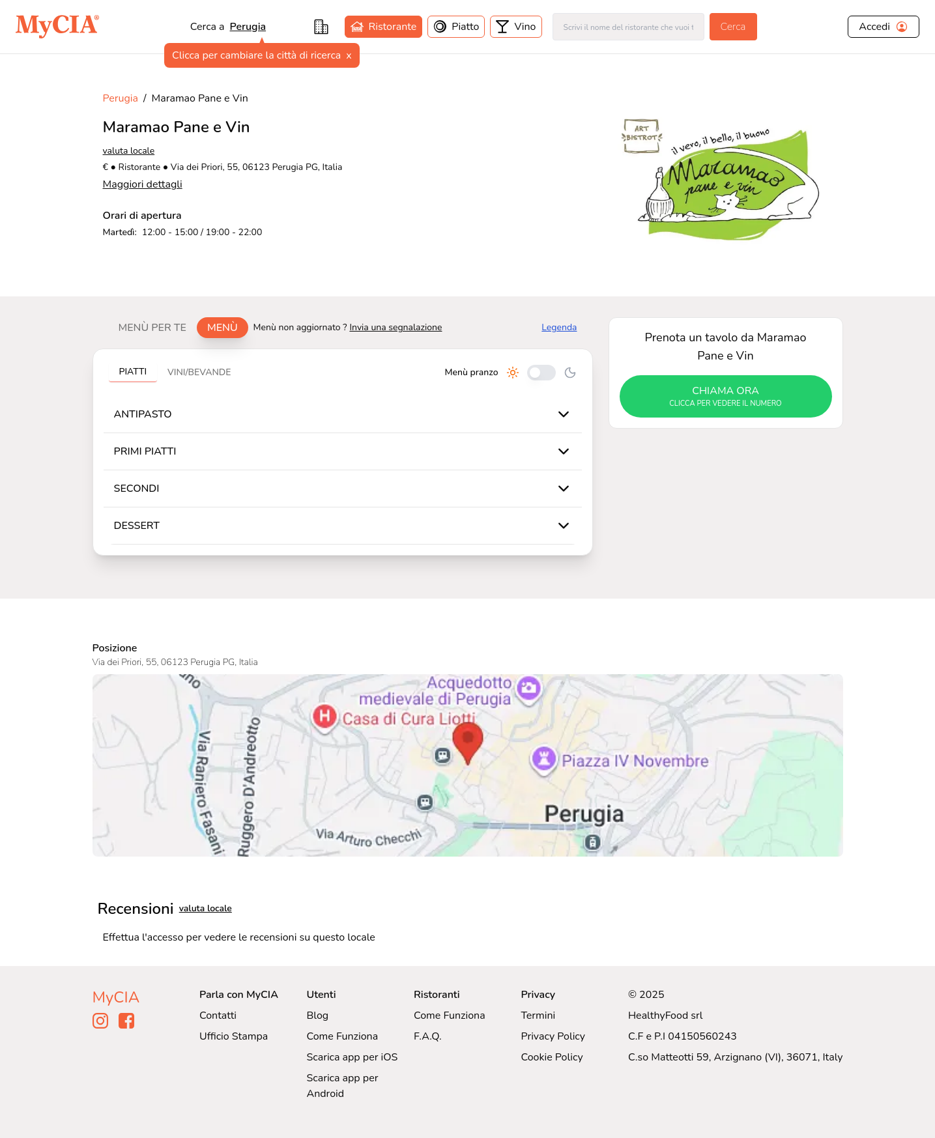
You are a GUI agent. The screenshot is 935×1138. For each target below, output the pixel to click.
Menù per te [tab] (152, 327)
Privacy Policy (553, 1036)
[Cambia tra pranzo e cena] (541, 372)
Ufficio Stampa (233, 1036)
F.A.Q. (428, 1036)
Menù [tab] (222, 327)
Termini (538, 1015)
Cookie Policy (552, 1057)
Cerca (733, 27)
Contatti (218, 1015)
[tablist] (178, 327)
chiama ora (726, 397)
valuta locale (129, 151)
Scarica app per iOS (351, 1057)
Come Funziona (342, 1036)
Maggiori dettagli (142, 184)
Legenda (559, 327)
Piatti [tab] (133, 371)
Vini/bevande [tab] (199, 372)
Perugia (248, 27)
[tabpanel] (343, 452)
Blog (317, 1015)
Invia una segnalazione (395, 327)
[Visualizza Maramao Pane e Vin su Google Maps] (468, 765)
